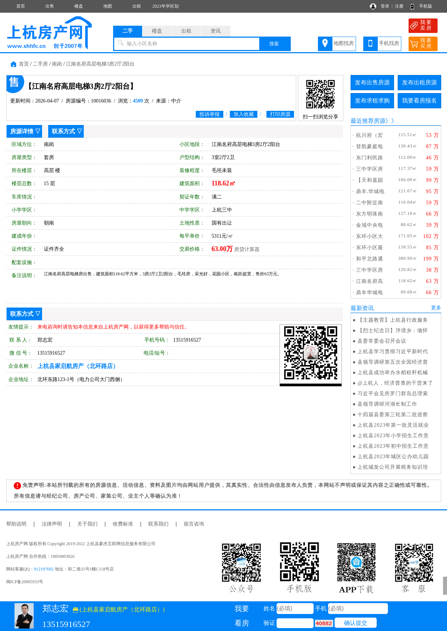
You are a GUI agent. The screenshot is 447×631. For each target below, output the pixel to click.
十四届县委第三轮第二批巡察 (392, 414)
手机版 (425, 6)
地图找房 (344, 43)
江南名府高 (369, 281)
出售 (49, 6)
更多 (436, 307)
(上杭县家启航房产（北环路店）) (119, 609)
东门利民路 (369, 157)
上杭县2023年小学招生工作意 (393, 435)
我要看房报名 (419, 100)
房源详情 (21, 131)
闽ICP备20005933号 (25, 581)
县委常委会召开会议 (381, 341)
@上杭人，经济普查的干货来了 (395, 383)
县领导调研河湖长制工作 (387, 404)
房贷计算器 (247, 249)
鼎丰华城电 (369, 292)
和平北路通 (369, 259)
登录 (385, 6)
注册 (399, 6)
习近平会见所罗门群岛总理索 (392, 393)
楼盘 (78, 6)
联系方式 (63, 131)
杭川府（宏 (369, 135)
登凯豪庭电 (369, 146)
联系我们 (158, 524)
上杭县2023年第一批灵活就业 (393, 425)
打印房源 (280, 114)
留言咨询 (194, 524)
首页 (20, 6)
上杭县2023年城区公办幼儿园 (393, 456)
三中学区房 (369, 169)
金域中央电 (369, 225)
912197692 (44, 569)
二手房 (40, 64)
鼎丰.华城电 (370, 191)
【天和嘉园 (369, 180)
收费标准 (123, 524)
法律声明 (52, 524)
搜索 (274, 43)
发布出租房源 (419, 82)
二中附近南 (369, 202)
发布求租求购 (372, 100)
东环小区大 (369, 236)
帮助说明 (16, 524)
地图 (107, 6)
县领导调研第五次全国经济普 (392, 362)
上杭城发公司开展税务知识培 (392, 467)
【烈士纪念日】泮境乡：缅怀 (392, 330)
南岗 (57, 64)
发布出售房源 (372, 82)
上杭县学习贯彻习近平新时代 (392, 351)
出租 (136, 6)
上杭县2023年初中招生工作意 (393, 446)
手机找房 (389, 43)
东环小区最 (369, 247)
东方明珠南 (369, 214)
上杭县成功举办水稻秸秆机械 (392, 372)
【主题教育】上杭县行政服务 (392, 320)
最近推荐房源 (368, 121)
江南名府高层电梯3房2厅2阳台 (100, 64)
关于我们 (87, 524)
